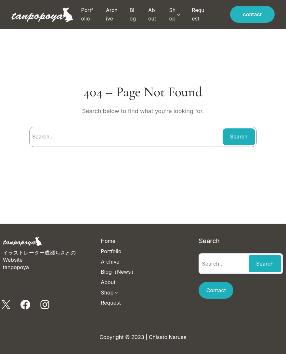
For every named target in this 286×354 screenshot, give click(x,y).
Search (239, 136)
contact (252, 14)
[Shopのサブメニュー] (178, 14)
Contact (216, 290)
